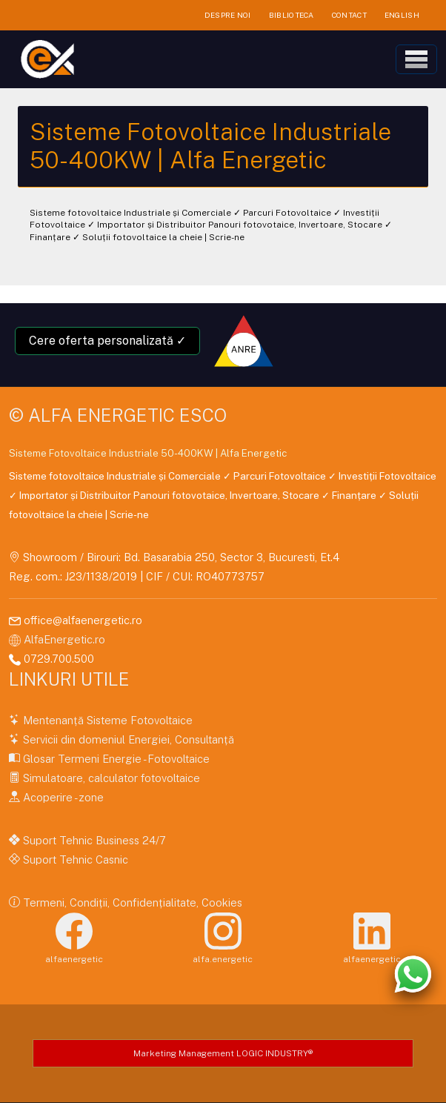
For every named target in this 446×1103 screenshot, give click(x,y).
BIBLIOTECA (291, 14)
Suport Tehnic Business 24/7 (93, 840)
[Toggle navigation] (416, 59)
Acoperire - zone (62, 797)
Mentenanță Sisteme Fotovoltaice (106, 720)
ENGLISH (402, 14)
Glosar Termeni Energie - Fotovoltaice (115, 758)
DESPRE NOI (227, 14)
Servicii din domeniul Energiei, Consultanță (127, 739)
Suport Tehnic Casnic (74, 859)
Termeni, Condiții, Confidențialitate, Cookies (131, 902)
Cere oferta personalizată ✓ (107, 341)
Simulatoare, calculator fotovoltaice (110, 778)
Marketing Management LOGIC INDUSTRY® (223, 1053)
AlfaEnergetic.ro (64, 639)
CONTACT (349, 14)
